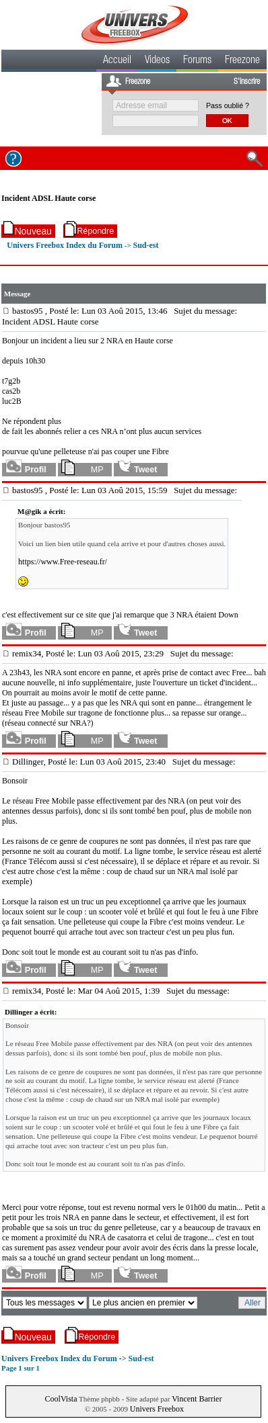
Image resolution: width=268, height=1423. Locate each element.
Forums (197, 61)
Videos (157, 61)
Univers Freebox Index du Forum (65, 245)
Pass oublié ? (227, 105)
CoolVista (61, 1399)
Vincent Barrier (197, 1399)
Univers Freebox (157, 1409)
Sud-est (145, 245)
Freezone (242, 61)
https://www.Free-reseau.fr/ (62, 561)
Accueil (117, 61)
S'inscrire (247, 82)
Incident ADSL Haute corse (48, 198)
